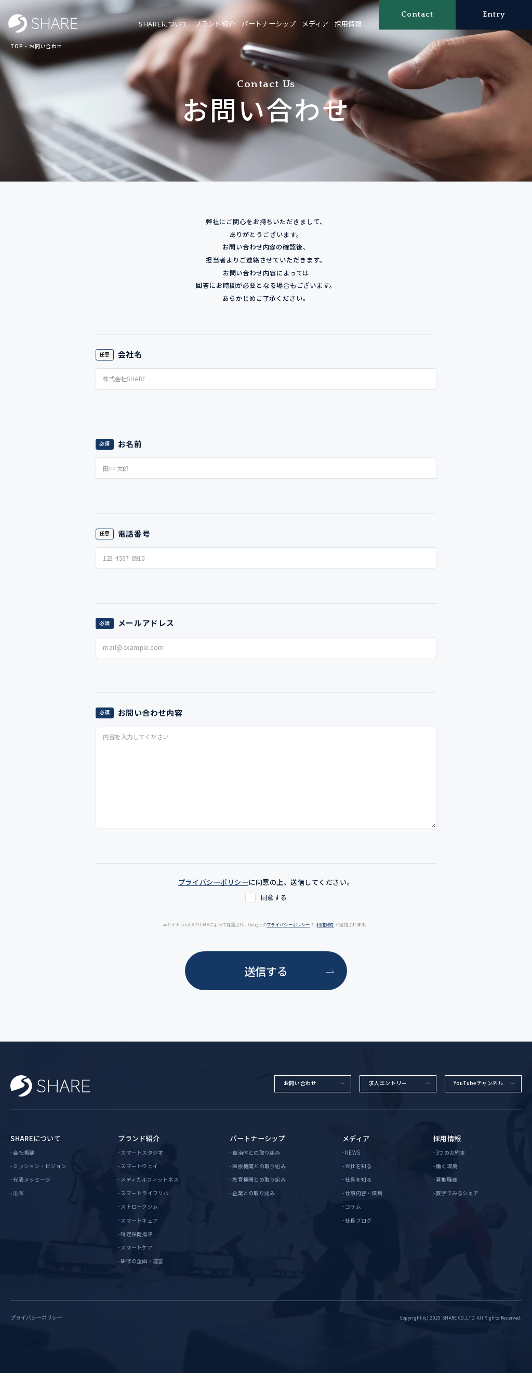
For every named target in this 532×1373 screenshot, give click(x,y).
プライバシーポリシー (288, 924)
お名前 (130, 443)
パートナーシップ (269, 24)
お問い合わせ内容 (150, 712)
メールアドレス (146, 622)
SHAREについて (163, 24)
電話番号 (134, 533)
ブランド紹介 (214, 24)
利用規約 (325, 924)
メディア (315, 24)
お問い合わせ (45, 46)
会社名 (130, 354)
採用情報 (348, 24)
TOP (16, 46)
